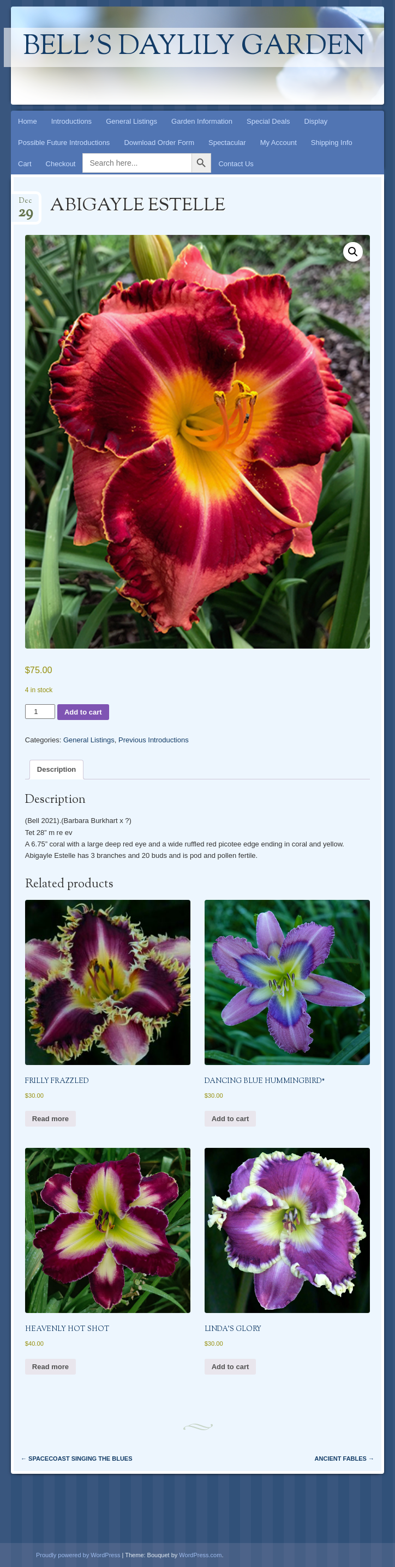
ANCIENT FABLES (344, 1458)
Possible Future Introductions (64, 142)
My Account (278, 142)
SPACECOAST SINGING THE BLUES (77, 1458)
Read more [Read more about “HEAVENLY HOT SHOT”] (50, 1367)
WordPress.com (200, 1555)
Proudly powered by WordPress (78, 1555)
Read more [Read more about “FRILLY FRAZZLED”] (50, 1119)
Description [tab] (56, 769)
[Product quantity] (40, 711)
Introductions (71, 121)
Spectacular (227, 142)
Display (316, 121)
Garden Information (201, 121)
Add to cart (83, 712)
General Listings (131, 121)
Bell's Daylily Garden (194, 47)
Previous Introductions (153, 740)
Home (27, 121)
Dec (25, 204)
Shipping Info (331, 142)
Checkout (61, 164)
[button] (353, 252)
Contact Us (235, 164)
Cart (25, 164)
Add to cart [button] (230, 1119)
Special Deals (268, 121)
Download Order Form (159, 142)
